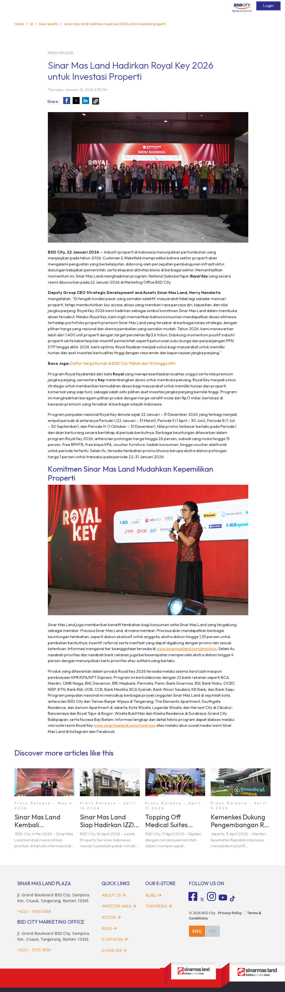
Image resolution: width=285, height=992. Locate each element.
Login (268, 5)
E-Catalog (115, 939)
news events (48, 23)
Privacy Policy (230, 913)
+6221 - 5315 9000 (34, 949)
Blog (109, 928)
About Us (114, 895)
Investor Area (119, 906)
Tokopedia (159, 906)
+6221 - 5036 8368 (34, 911)
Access (111, 917)
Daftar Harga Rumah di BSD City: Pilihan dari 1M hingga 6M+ (122, 363)
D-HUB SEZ (114, 950)
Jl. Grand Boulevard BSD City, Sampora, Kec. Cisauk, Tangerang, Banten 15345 (53, 898)
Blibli (153, 895)
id (31, 23)
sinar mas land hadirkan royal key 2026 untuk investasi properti (115, 23)
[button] (66, 100)
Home (19, 23)
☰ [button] (277, 5)
